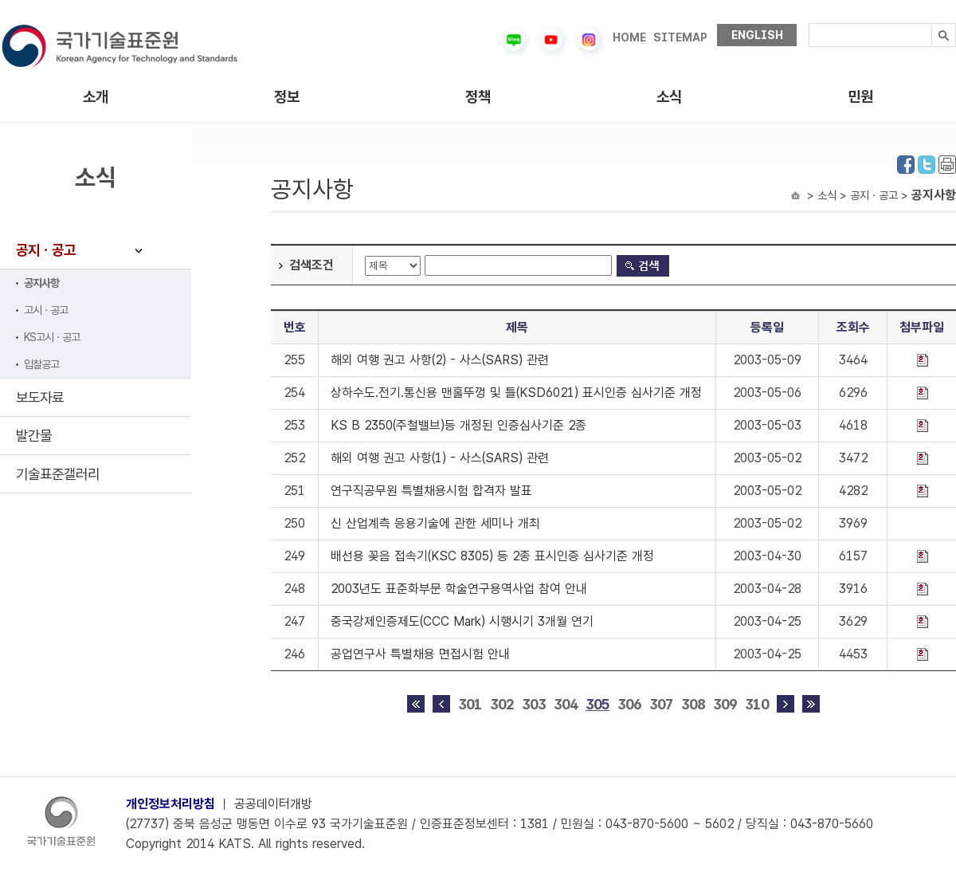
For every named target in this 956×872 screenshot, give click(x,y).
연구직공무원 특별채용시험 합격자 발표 (431, 490)
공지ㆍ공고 (46, 250)
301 (470, 704)
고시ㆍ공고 (46, 310)
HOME (629, 37)
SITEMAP (680, 37)
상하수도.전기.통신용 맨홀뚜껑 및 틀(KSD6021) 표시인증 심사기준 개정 (516, 392)
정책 (478, 97)
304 (566, 704)
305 (597, 704)
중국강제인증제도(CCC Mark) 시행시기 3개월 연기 (462, 621)
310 (757, 704)
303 (534, 704)
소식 (669, 97)
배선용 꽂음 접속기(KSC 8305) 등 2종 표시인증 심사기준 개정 (492, 556)
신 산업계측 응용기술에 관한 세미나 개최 (435, 523)
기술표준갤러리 (58, 473)
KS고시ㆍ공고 (52, 337)
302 (502, 704)
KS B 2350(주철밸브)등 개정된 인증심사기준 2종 (458, 425)
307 (661, 704)
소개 (95, 97)
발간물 (34, 435)
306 (629, 704)
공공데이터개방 (273, 803)
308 (693, 704)
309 (725, 704)
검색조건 (311, 265)
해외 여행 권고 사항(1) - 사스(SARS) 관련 (440, 457)
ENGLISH (757, 35)
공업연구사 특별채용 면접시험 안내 (420, 654)
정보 (287, 97)
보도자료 (40, 397)
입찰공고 (41, 364)
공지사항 (41, 283)
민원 (860, 97)
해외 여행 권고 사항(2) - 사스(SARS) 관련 (440, 359)
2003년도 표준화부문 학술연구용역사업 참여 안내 (459, 588)
